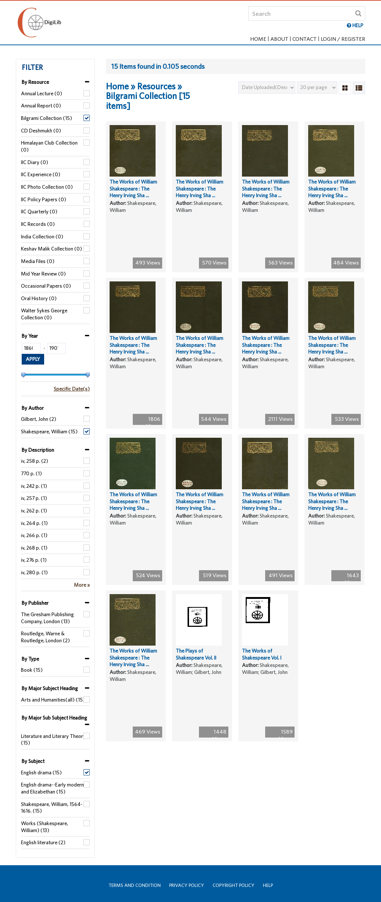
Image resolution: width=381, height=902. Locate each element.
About (279, 38)
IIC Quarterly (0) (39, 211)
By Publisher (35, 603)
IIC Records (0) (38, 224)
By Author (33, 408)
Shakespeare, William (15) (49, 431)
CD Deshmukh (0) (41, 131)
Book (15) (32, 670)
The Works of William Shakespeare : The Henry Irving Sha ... (133, 193)
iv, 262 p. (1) (34, 511)
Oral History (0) (39, 298)
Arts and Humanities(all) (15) (53, 700)
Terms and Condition (134, 885)
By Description (38, 450)
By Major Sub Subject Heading (54, 718)
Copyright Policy (233, 885)
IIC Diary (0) (34, 162)
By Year (30, 336)
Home (258, 38)
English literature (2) (43, 842)
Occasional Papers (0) (46, 286)
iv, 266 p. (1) (34, 535)
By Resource (35, 82)
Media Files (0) (37, 261)
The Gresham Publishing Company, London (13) (47, 617)
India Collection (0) (42, 236)
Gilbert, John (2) (38, 419)
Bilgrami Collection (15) (46, 118)
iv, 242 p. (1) (34, 486)
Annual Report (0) (41, 106)
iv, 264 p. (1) (34, 523)
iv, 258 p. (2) (34, 461)
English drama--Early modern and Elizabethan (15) (52, 788)
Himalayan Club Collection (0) (49, 146)
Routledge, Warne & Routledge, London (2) (45, 637)
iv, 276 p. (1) (34, 560)
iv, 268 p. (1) (34, 548)
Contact (304, 38)
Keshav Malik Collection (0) (51, 249)
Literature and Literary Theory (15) (53, 739)
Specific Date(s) (72, 389)
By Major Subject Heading (50, 688)
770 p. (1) (31, 473)
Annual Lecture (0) (41, 93)
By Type (30, 659)
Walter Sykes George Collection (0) (44, 314)
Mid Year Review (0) (43, 274)
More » (82, 585)
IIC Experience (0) (40, 174)
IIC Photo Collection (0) (47, 187)
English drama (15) (41, 772)
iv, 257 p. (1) (34, 498)
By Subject (33, 761)
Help (268, 885)
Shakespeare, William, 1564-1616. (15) (51, 807)
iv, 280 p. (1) (34, 572)
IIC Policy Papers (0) (43, 199)
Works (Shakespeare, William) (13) (44, 826)
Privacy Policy (186, 885)
